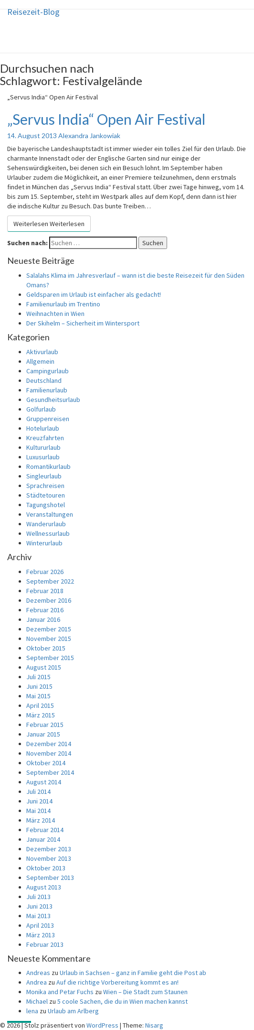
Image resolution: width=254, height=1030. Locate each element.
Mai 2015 (38, 696)
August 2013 (43, 887)
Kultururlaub (43, 447)
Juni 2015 (39, 686)
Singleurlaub (44, 476)
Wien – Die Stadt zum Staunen (145, 991)
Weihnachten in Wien (55, 313)
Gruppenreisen (47, 418)
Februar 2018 (45, 590)
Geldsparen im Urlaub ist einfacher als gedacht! (93, 294)
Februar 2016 (45, 610)
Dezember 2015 (48, 629)
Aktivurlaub (42, 351)
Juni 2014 (39, 801)
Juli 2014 (38, 791)
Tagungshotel (45, 504)
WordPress (102, 1025)
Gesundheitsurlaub (53, 399)
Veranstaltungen (49, 514)
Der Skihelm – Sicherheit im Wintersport (82, 323)
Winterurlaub (44, 543)
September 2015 (50, 657)
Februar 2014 (45, 829)
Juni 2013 (39, 906)
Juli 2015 (38, 676)
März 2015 (40, 715)
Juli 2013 (38, 896)
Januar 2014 (43, 839)
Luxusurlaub (43, 457)
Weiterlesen (49, 223)
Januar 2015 (43, 734)
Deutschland (44, 380)
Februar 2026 (45, 571)
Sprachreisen (45, 485)
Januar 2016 (43, 619)
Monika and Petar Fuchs (60, 991)
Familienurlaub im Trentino (63, 304)
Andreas (38, 972)
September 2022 (50, 581)
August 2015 (43, 667)
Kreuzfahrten (45, 438)
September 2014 (50, 772)
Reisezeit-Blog (33, 11)
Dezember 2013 (48, 849)
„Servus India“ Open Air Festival (106, 119)
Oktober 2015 (45, 648)
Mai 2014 (38, 810)
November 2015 (48, 638)
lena (32, 1011)
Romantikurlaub (48, 466)
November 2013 (48, 858)
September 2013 (50, 877)
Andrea (36, 982)
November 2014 (48, 753)
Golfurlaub (41, 409)
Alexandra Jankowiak (89, 135)
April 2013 (40, 925)
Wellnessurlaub (48, 533)
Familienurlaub (46, 390)
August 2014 (43, 782)
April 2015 (40, 705)
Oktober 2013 (45, 868)
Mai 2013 (38, 915)
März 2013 (40, 935)
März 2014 (40, 820)
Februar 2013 (45, 944)
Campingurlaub (47, 371)
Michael (37, 1001)
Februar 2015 (45, 724)
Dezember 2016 (48, 600)
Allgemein (40, 361)
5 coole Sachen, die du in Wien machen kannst (122, 1001)
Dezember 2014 (48, 743)
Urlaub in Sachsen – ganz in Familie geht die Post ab (133, 972)
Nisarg (154, 1025)
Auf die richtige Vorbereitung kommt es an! (117, 982)
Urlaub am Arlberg (73, 1011)
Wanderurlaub (46, 524)
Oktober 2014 (45, 763)
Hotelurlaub (42, 428)
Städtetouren (45, 495)
